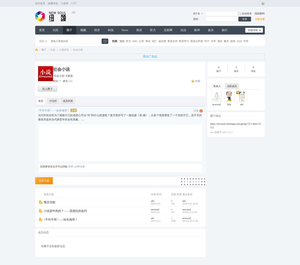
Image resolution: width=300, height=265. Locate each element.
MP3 (134, 41)
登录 (244, 19)
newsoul (155, 209)
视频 (83, 30)
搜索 (41, 41)
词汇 (154, 41)
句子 (206, 41)
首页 (42, 30)
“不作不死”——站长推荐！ (54, 110)
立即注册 (260, 19)
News (125, 30)
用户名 (196, 13)
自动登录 (245, 13)
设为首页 (40, 3)
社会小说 (78, 49)
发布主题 (44, 180)
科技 (111, 30)
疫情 (232, 41)
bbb (229, 104)
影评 (197, 30)
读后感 (162, 41)
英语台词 (172, 41)
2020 (239, 41)
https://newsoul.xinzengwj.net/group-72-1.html (233, 123)
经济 (97, 30)
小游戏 (64, 3)
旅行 (224, 30)
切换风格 (262, 3)
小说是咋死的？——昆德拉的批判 (65, 210)
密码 (195, 19)
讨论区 (53, 101)
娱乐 (211, 30)
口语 (141, 41)
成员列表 (68, 101)
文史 (52, 49)
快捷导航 (253, 30)
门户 (73, 3)
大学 (213, 41)
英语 (139, 30)
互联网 (168, 30)
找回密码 (260, 13)
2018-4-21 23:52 (190, 203)
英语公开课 (196, 41)
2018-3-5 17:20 (190, 212)
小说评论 (64, 49)
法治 (183, 30)
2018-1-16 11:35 (190, 221)
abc (71, 81)
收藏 (197, 81)
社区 (56, 30)
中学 (245, 41)
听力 (153, 30)
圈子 (69, 30)
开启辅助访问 (259, 3)
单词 (147, 41)
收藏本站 (53, 3)
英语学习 (184, 41)
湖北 (219, 41)
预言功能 (49, 202)
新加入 (217, 86)
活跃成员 (232, 86)
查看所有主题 (192, 181)
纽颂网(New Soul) (36, 50)
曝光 (226, 41)
